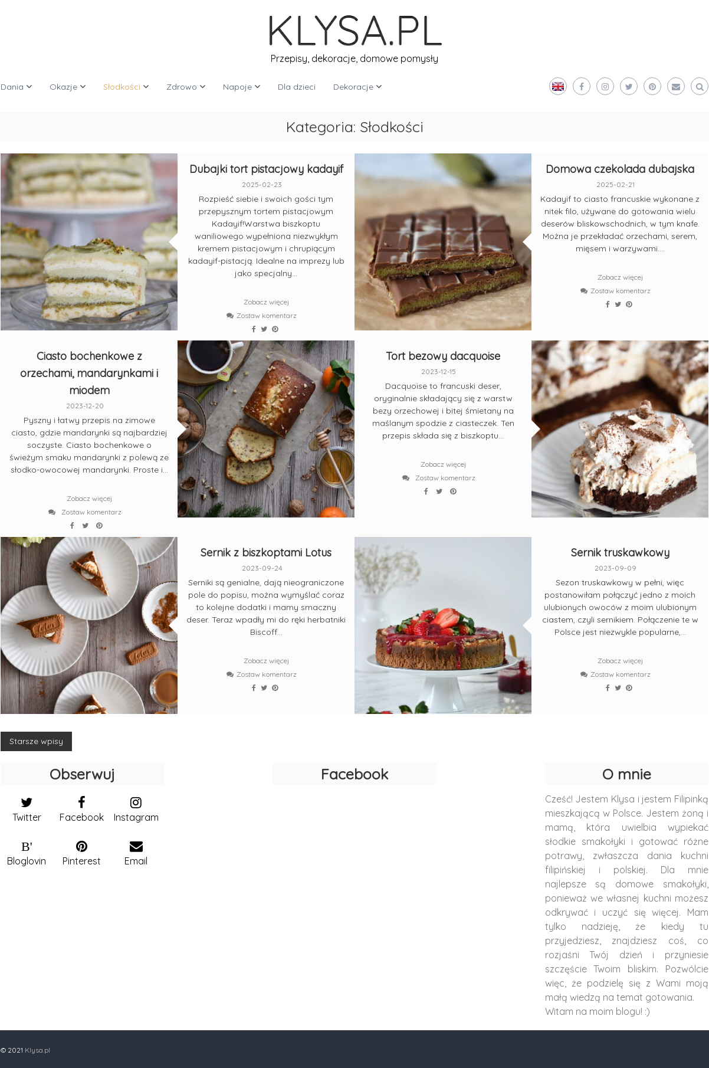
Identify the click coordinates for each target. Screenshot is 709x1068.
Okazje (63, 86)
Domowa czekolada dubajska (620, 169)
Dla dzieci (297, 86)
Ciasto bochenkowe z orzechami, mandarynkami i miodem (89, 373)
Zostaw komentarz (267, 315)
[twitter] (27, 807)
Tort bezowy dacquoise (443, 356)
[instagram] (136, 807)
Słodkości (121, 86)
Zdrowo (181, 86)
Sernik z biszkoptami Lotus (266, 552)
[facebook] (81, 807)
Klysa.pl (37, 1050)
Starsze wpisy (36, 741)
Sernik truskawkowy (620, 552)
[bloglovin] (27, 850)
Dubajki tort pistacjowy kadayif (266, 169)
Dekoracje (353, 86)
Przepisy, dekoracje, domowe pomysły (354, 58)
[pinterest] (81, 850)
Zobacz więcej (266, 301)
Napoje (237, 86)
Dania (12, 86)
